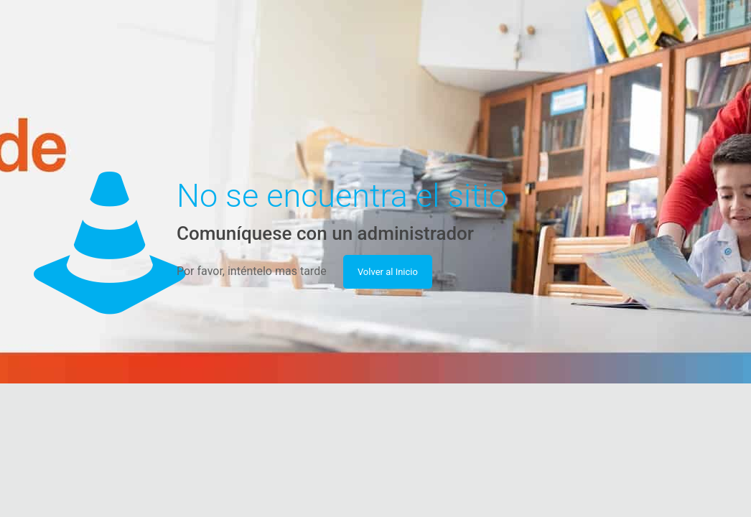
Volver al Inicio (388, 271)
